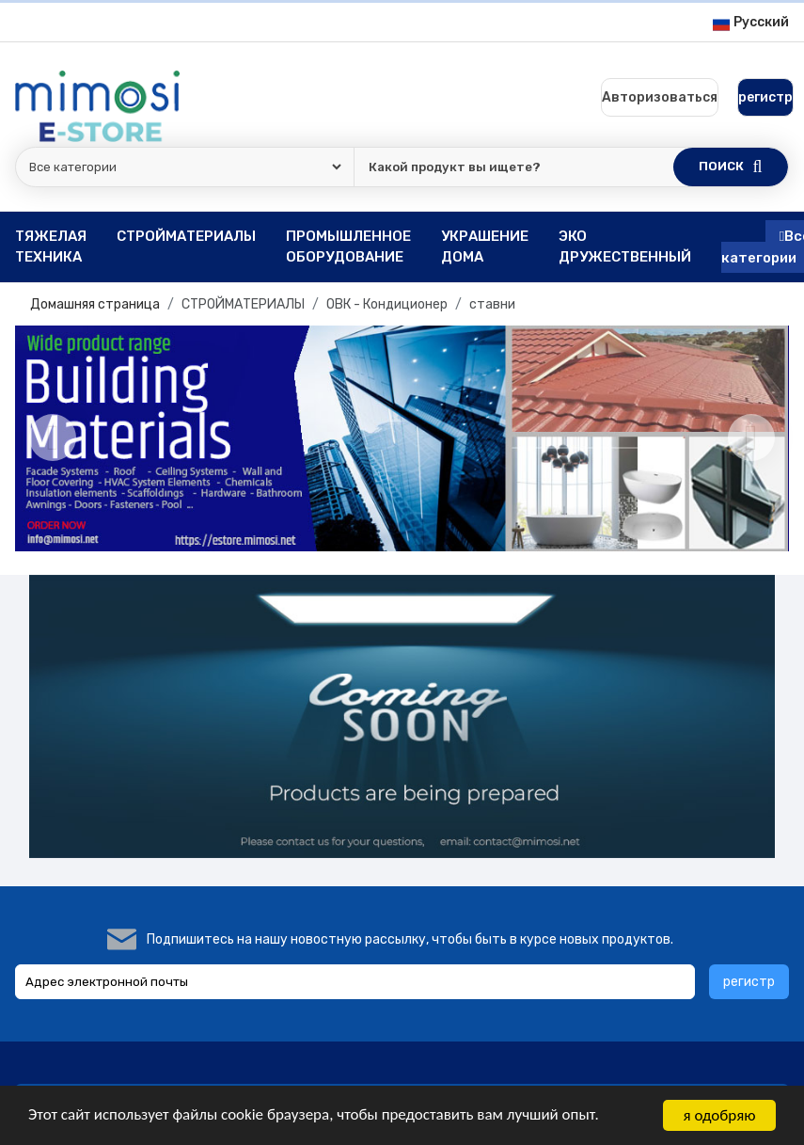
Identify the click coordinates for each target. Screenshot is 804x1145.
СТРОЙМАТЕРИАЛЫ (243, 304)
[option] (401, 438)
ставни (492, 304)
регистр (749, 982)
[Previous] (52, 437)
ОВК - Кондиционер (387, 304)
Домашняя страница (95, 304)
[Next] (751, 437)
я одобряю (720, 1115)
